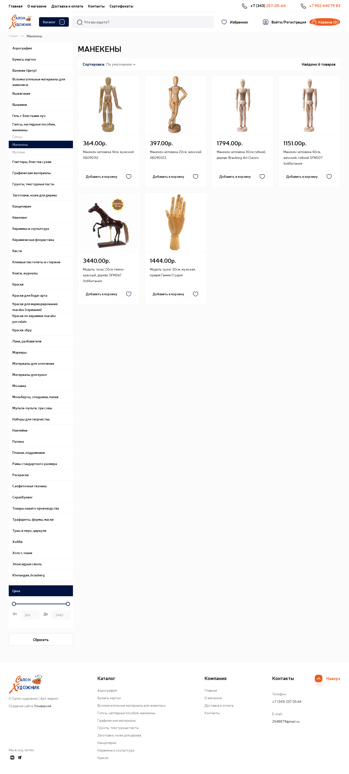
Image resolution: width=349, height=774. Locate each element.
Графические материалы (116, 721)
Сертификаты (121, 5)
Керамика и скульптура (115, 751)
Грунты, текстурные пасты (118, 728)
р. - (14, 616)
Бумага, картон (109, 698)
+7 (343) (266, 5)
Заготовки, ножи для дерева (119, 736)
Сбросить (41, 640)
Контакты (96, 5)
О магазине (37, 5)
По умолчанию (119, 64)
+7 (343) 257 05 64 (286, 702)
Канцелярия (106, 743)
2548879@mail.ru (286, 722)
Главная (16, 5)
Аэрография (107, 691)
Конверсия (42, 706)
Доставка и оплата (67, 5)
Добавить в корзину (101, 176)
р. (45, 616)
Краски (103, 758)
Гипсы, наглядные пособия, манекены (126, 713)
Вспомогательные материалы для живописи (131, 706)
